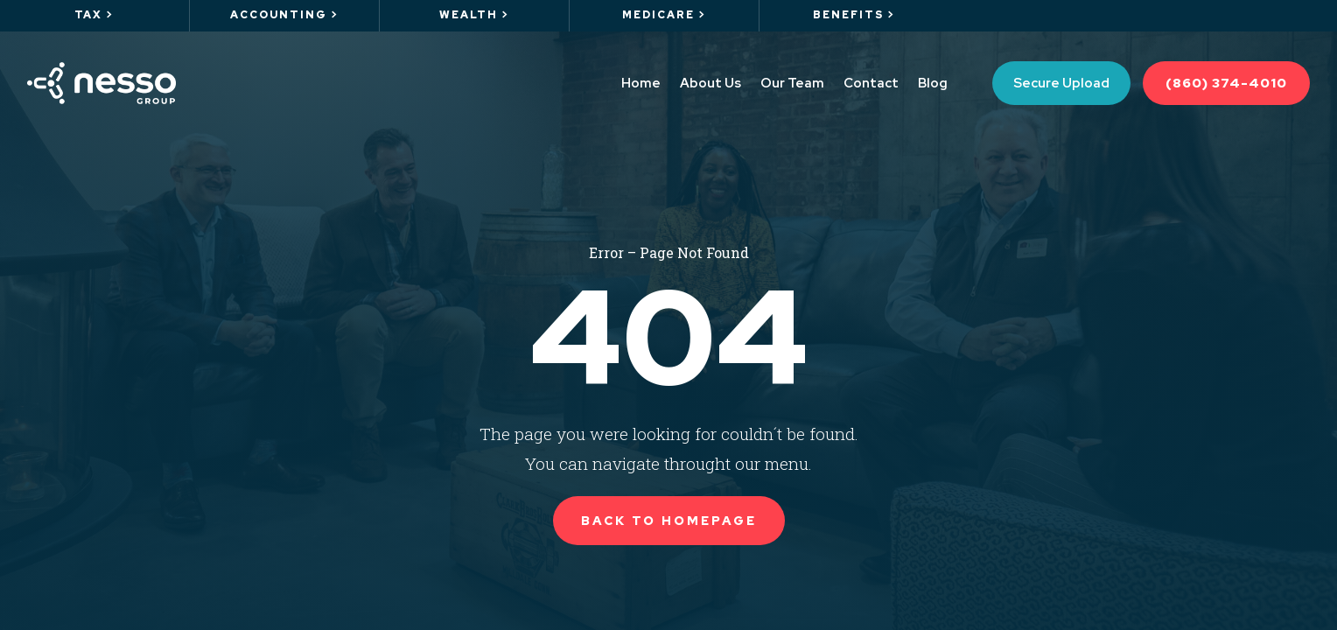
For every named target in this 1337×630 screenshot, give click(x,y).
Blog (933, 83)
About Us (710, 83)
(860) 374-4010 (1226, 83)
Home (641, 83)
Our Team (792, 83)
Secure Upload (1061, 83)
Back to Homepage (669, 520)
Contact (871, 83)
